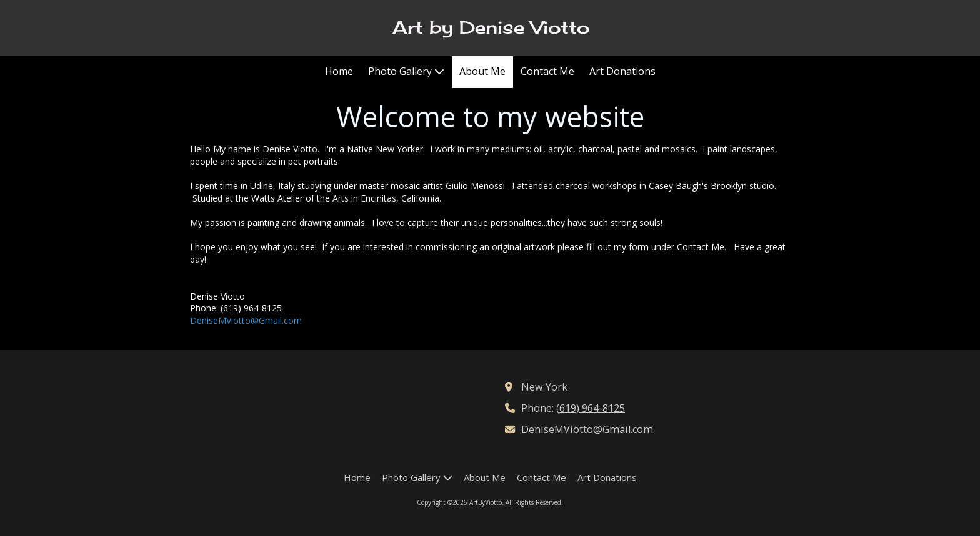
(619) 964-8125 (590, 408)
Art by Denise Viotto (490, 27)
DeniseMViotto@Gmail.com (246, 320)
